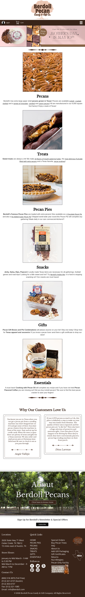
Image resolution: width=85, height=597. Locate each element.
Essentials (42, 383)
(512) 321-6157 (8, 581)
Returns (54, 557)
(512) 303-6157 (8, 583)
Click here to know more (42, 502)
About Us (55, 548)
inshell (71, 101)
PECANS (33, 545)
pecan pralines (59, 161)
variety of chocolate (21, 103)
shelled (5, 103)
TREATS (33, 551)
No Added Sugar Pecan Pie (21, 217)
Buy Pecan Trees (59, 542)
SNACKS (33, 548)
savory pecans (44, 103)
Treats (42, 154)
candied (32, 103)
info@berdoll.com (16, 589)
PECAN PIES (35, 542)
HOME (33, 540)
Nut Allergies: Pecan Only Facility (60, 561)
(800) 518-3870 (8, 578)
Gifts (42, 325)
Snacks (42, 267)
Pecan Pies (42, 209)
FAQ (53, 545)
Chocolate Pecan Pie (74, 214)
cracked (78, 101)
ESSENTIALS (35, 557)
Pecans (42, 96)
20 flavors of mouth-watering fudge (48, 159)
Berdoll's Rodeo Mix (57, 274)
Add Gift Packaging (60, 551)
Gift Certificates (58, 554)
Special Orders (58, 540)
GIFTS (32, 554)
